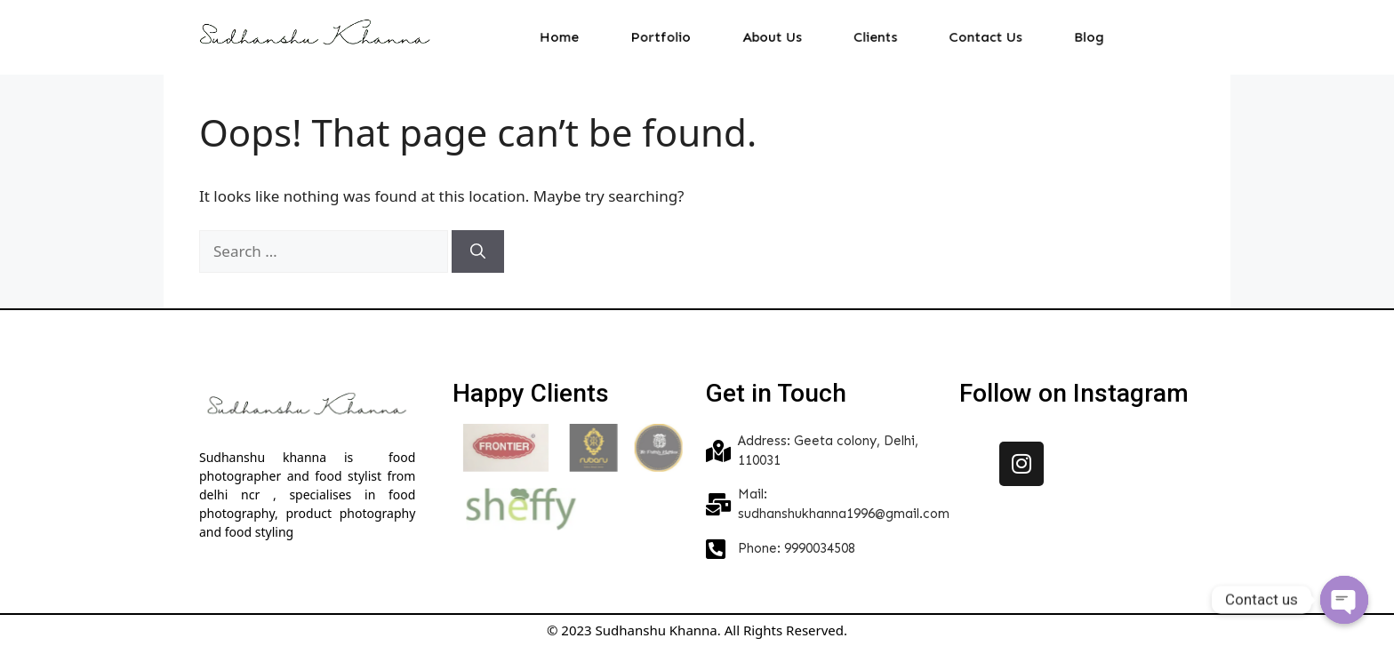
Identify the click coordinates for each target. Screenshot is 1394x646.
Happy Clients (531, 393)
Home (583, 36)
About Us (776, 36)
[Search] (478, 251)
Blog (1063, 36)
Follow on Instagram (1074, 393)
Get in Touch (776, 393)
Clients (870, 36)
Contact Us (969, 36)
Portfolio (675, 36)
